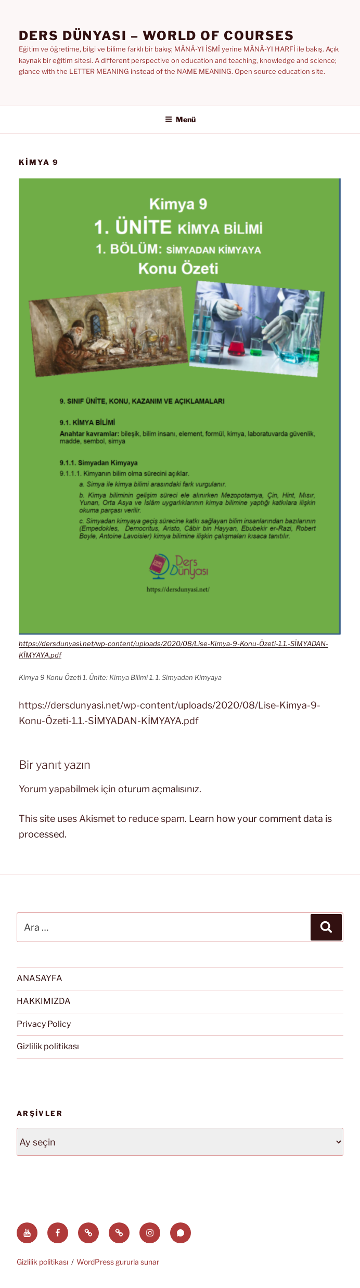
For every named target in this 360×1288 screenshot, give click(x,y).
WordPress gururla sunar (117, 1261)
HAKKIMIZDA (44, 1001)
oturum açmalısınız (158, 788)
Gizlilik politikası (48, 1046)
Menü (180, 119)
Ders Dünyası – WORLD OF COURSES (156, 35)
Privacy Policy (44, 1024)
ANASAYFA (39, 978)
